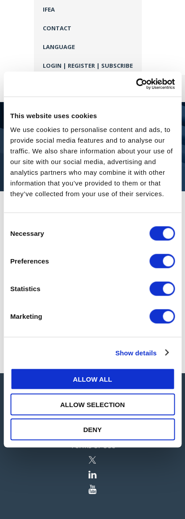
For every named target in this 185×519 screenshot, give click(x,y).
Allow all (92, 379)
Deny (92, 429)
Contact (57, 28)
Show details (136, 352)
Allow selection (92, 404)
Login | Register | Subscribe (88, 66)
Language (59, 47)
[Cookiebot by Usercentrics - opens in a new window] (136, 84)
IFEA (49, 9)
